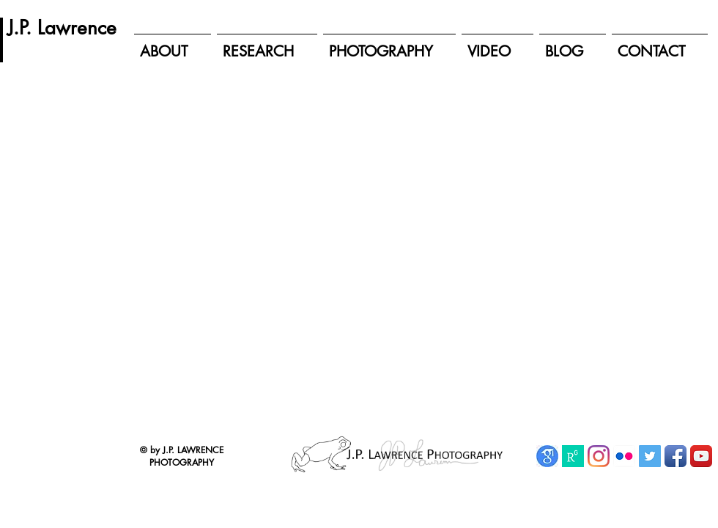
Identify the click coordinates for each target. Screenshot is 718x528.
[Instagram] (599, 456)
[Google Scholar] (547, 456)
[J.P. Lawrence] (62, 28)
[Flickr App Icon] (624, 456)
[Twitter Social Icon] (650, 456)
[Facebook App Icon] (675, 456)
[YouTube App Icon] (701, 456)
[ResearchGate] (573, 456)
